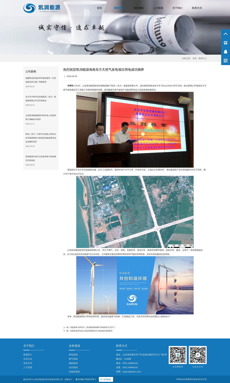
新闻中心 (119, 8)
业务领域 (138, 8)
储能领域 (73, 363)
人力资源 (158, 8)
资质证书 (27, 363)
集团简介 (27, 354)
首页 (99, 8)
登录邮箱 (107, 379)
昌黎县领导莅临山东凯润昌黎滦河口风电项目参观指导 (91, 331)
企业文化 (27, 359)
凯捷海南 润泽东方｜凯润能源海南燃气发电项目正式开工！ (93, 327)
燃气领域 (73, 359)
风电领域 (73, 354)
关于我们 (177, 8)
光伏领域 (73, 367)
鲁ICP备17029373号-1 (86, 379)
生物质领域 (74, 371)
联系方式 (197, 8)
